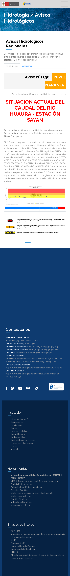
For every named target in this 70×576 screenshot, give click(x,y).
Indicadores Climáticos (21, 502)
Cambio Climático (19, 499)
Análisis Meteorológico (21, 484)
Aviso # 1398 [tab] (12, 66)
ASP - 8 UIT (16, 531)
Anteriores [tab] (27, 66)
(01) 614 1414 (29, 344)
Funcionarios (16, 425)
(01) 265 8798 (33, 350)
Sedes (14, 428)
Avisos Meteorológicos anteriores (26, 487)
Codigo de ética (18, 437)
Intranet (14, 449)
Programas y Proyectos (22, 443)
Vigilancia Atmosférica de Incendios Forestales (32, 493)
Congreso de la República (23, 549)
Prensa (14, 446)
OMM (13, 540)
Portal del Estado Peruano (23, 546)
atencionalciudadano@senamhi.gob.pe (34, 353)
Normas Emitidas (19, 431)
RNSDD (14, 552)
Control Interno (18, 434)
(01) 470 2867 (33, 347)
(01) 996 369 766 (50, 350)
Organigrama (17, 422)
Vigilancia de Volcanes (21, 496)
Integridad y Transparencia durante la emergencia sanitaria (38, 534)
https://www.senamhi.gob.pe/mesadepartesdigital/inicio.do (34, 368)
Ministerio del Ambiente (22, 537)
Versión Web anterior (20, 505)
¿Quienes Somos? (19, 419)
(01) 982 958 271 (13, 377)
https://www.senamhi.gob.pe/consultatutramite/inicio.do (32, 374)
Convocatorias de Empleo (23, 440)
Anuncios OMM (18, 543)
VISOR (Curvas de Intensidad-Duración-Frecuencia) (34, 481)
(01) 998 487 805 (50, 347)
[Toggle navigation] (64, 4)
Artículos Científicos (20, 490)
